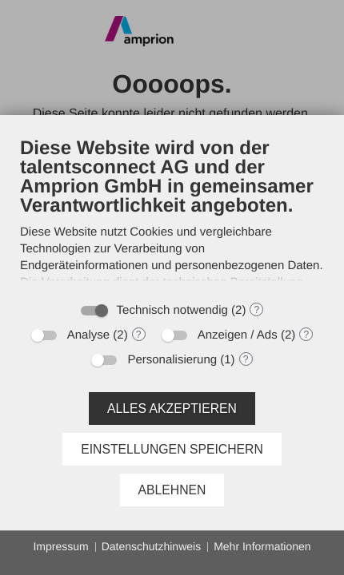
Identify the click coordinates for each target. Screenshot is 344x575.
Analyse (88, 335)
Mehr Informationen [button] (262, 546)
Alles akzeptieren (172, 408)
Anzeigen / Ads (238, 335)
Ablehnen (172, 490)
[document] (172, 214)
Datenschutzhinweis (152, 546)
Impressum (60, 546)
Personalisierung (172, 360)
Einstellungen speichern (172, 449)
